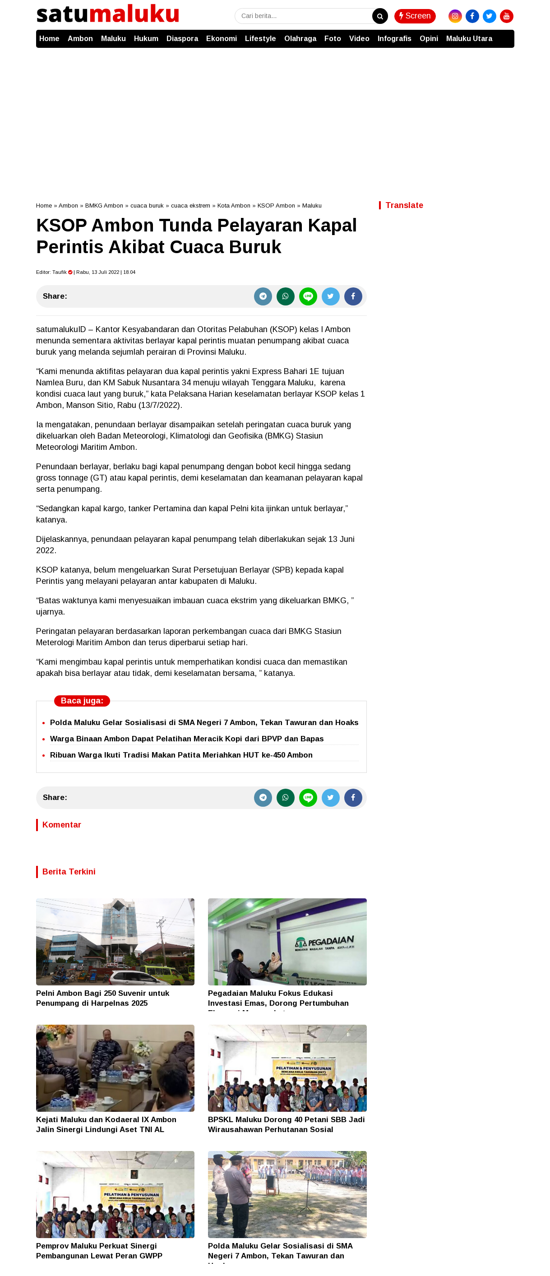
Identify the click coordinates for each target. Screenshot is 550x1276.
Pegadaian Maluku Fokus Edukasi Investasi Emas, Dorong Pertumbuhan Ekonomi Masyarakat (278, 1003)
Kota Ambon (233, 205)
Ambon (80, 38)
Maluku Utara (469, 38)
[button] (505, 34)
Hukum (146, 38)
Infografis (394, 38)
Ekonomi (221, 38)
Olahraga (300, 38)
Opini (429, 38)
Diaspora (182, 38)
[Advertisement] (275, 115)
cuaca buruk (147, 205)
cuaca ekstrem (190, 205)
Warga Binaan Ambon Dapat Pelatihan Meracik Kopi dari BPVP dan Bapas (187, 739)
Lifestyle (260, 38)
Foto (332, 38)
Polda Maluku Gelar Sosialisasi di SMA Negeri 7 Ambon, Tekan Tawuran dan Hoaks (204, 722)
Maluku (113, 38)
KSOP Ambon (276, 205)
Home (49, 38)
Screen (415, 15)
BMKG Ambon (104, 205)
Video (359, 38)
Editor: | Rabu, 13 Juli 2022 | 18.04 (85, 272)
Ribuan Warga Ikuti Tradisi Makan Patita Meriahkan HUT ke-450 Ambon (181, 755)
